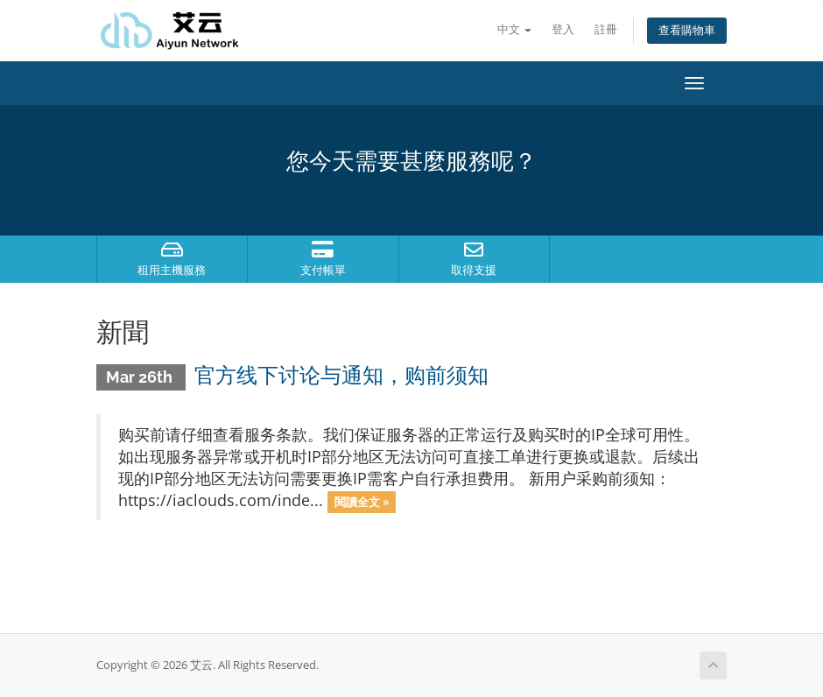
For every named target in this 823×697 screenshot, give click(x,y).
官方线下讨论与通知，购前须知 (341, 375)
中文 (514, 29)
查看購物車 (686, 30)
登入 (563, 29)
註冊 (605, 29)
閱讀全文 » (361, 502)
